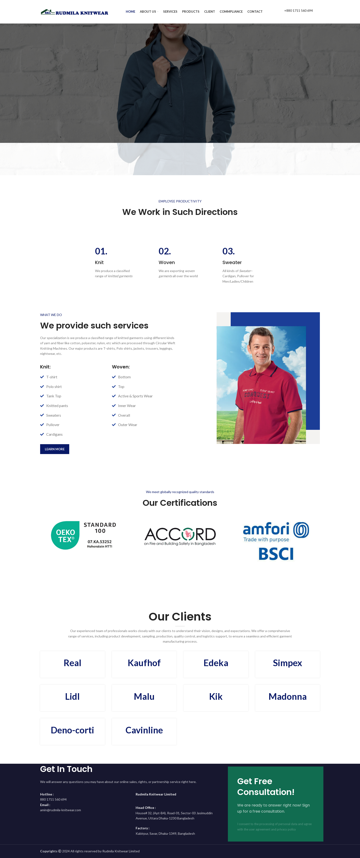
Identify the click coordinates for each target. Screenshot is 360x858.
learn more (55, 449)
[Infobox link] (293, 12)
